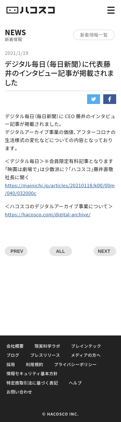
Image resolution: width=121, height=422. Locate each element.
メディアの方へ (86, 355)
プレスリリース (45, 355)
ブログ (12, 355)
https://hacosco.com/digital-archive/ (47, 214)
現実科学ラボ (47, 346)
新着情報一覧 (94, 34)
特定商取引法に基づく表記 (32, 383)
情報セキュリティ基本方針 (32, 373)
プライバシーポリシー (75, 364)
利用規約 (34, 364)
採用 (10, 364)
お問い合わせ (19, 392)
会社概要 (15, 346)
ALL (60, 251)
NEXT (104, 251)
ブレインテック (86, 346)
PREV (17, 251)
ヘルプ (75, 383)
